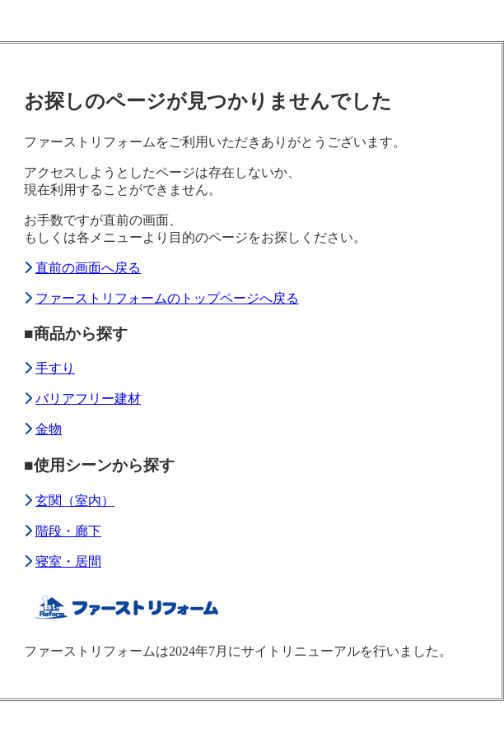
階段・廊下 (68, 531)
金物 (48, 429)
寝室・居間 (68, 561)
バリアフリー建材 (88, 399)
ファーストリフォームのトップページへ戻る (167, 298)
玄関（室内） (74, 501)
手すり (55, 368)
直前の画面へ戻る (88, 268)
